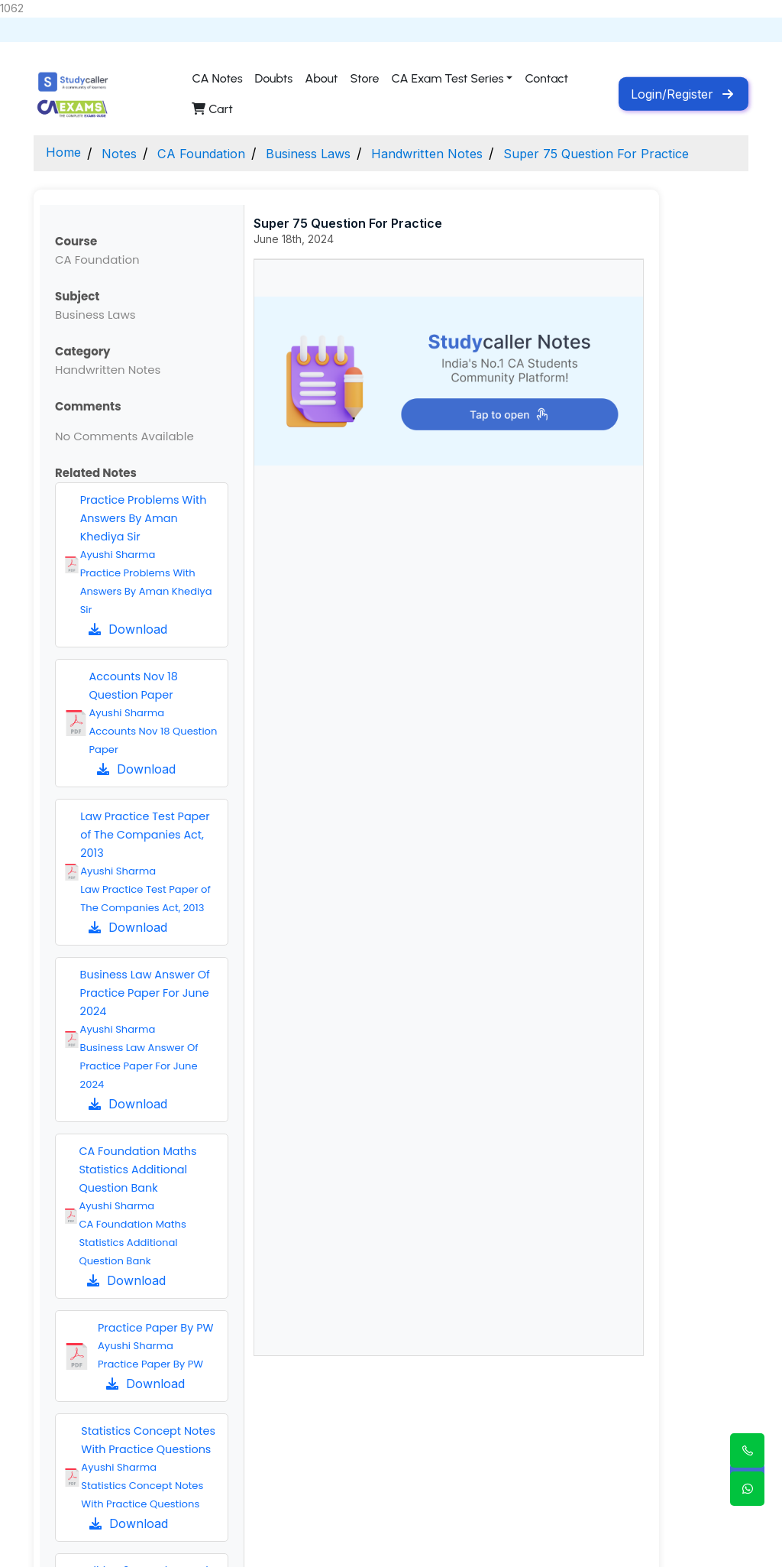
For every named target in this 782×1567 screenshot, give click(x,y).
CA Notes (217, 78)
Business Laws (326, 153)
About (321, 78)
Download (128, 629)
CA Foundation (210, 153)
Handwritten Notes (453, 153)
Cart (212, 109)
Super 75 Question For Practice (632, 153)
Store (364, 78)
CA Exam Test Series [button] (448, 78)
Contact (546, 78)
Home (65, 153)
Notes (124, 153)
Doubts (274, 78)
